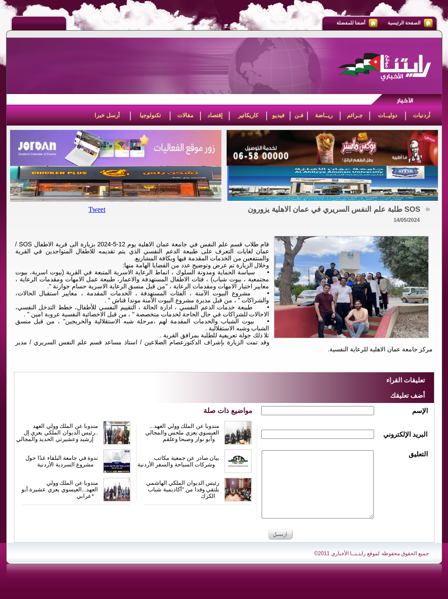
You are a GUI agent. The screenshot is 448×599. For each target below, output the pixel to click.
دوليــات (387, 115)
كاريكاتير (248, 115)
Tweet (96, 209)
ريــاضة (323, 115)
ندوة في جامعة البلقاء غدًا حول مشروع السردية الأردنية (61, 461)
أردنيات (421, 115)
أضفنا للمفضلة (350, 22)
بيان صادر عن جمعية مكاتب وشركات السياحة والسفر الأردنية (178, 461)
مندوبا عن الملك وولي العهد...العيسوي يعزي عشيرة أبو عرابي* (59, 489)
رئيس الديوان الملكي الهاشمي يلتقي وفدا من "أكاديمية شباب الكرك (183, 489)
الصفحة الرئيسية (404, 22)
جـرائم (355, 115)
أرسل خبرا (107, 115)
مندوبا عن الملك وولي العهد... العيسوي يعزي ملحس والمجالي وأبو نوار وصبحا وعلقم (182, 432)
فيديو (278, 115)
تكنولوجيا (150, 115)
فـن (298, 115)
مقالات (185, 115)
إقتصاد (215, 115)
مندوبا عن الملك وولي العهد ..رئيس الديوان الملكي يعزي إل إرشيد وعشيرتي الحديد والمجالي (57, 432)
